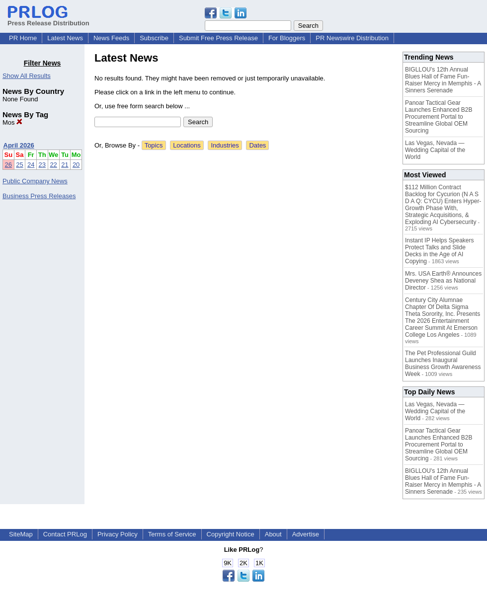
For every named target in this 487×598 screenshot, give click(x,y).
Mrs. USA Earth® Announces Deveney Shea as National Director (443, 280)
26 (8, 164)
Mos (12, 122)
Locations (187, 145)
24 (30, 164)
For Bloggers (286, 38)
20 (76, 164)
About (273, 534)
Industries (225, 145)
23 (42, 164)
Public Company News (35, 181)
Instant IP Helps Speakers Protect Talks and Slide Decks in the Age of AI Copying (439, 251)
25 (19, 164)
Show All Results (26, 75)
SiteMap (21, 534)
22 (53, 164)
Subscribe (154, 38)
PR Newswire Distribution (352, 38)
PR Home (23, 38)
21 (64, 164)
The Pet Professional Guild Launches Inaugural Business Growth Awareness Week (443, 363)
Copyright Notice (230, 534)
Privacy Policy (117, 534)
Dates (257, 145)
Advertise (305, 534)
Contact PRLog (65, 534)
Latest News (65, 38)
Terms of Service (172, 534)
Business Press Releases (39, 196)
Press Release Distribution (48, 19)
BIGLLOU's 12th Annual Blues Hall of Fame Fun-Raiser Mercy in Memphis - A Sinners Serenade (443, 80)
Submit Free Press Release (218, 38)
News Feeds (111, 38)
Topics (154, 145)
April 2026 (18, 145)
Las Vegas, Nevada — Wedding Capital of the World (435, 150)
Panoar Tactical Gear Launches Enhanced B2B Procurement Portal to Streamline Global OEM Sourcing (438, 116)
